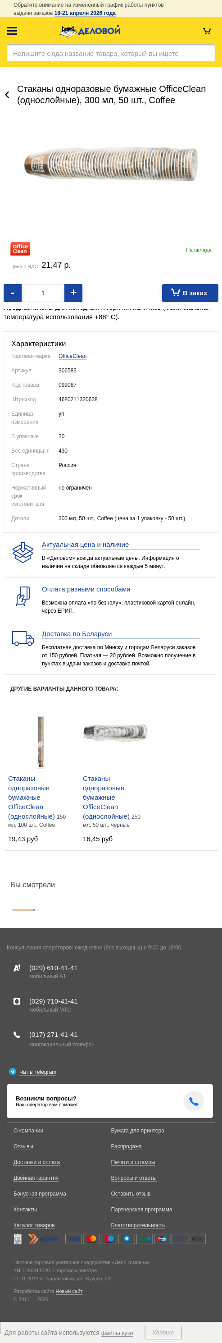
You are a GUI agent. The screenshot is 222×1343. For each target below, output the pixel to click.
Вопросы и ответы (134, 1178)
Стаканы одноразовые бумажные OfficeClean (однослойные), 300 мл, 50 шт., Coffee (111, 94)
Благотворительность (138, 1225)
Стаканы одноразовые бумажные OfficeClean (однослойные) (32, 797)
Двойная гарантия (36, 1178)
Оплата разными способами (86, 589)
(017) (53, 1034)
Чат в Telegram (37, 1072)
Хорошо (163, 1332)
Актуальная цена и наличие (85, 544)
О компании (28, 1131)
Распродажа (126, 1146)
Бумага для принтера (137, 1131)
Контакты (25, 1209)
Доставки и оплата (37, 1162)
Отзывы (23, 1146)
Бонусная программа (40, 1194)
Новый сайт (69, 1291)
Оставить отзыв (131, 1194)
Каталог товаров (34, 1225)
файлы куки (117, 1332)
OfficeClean (72, 356)
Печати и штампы (133, 1162)
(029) (53, 968)
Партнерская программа (141, 1209)
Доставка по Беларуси (77, 633)
